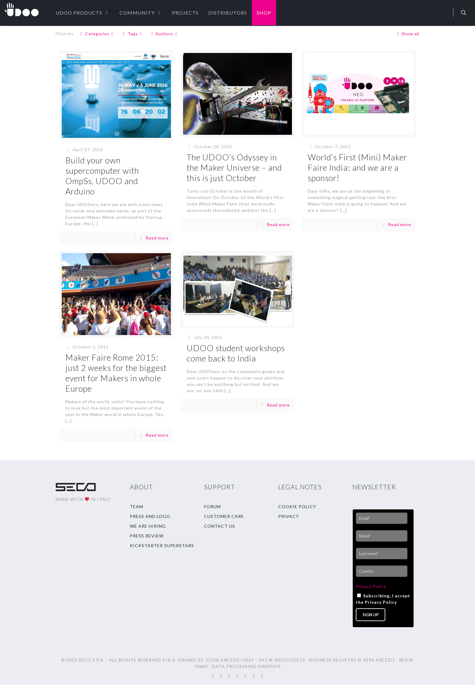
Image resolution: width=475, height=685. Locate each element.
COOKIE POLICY (297, 506)
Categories (96, 33)
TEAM (136, 506)
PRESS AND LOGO (150, 516)
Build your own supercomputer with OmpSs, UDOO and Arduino (102, 175)
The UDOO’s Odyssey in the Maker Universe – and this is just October (234, 167)
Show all (407, 33)
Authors (164, 33)
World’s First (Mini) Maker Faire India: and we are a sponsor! (357, 167)
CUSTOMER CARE (224, 516)
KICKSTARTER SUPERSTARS (162, 545)
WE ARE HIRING (148, 526)
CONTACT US (219, 526)
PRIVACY (288, 516)
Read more (157, 237)
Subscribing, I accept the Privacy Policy (383, 599)
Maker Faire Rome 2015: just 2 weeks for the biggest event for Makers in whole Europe (116, 372)
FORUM (212, 506)
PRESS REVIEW (147, 535)
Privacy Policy (371, 586)
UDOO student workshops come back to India (236, 353)
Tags (132, 33)
